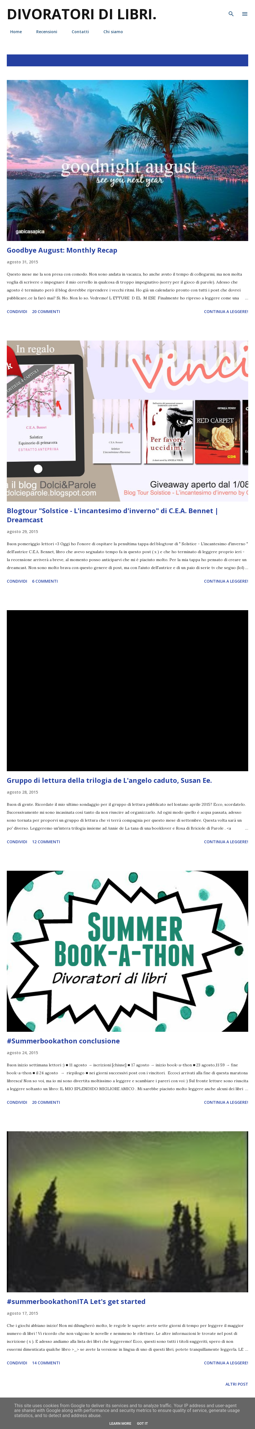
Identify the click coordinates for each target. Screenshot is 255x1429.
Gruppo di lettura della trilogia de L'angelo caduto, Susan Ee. (109, 780)
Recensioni (43, 31)
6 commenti (45, 581)
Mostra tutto (227, 60)
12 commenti (46, 841)
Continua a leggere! (226, 311)
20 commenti (46, 311)
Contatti (77, 31)
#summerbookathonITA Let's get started (76, 1301)
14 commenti (46, 1362)
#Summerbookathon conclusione (63, 1040)
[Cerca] (231, 10)
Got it (142, 1423)
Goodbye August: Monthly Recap (62, 250)
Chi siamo (110, 31)
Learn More (120, 1423)
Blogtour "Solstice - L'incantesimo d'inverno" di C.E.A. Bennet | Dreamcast (112, 515)
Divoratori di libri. (82, 14)
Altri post (237, 1384)
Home (12, 31)
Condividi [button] (17, 311)
